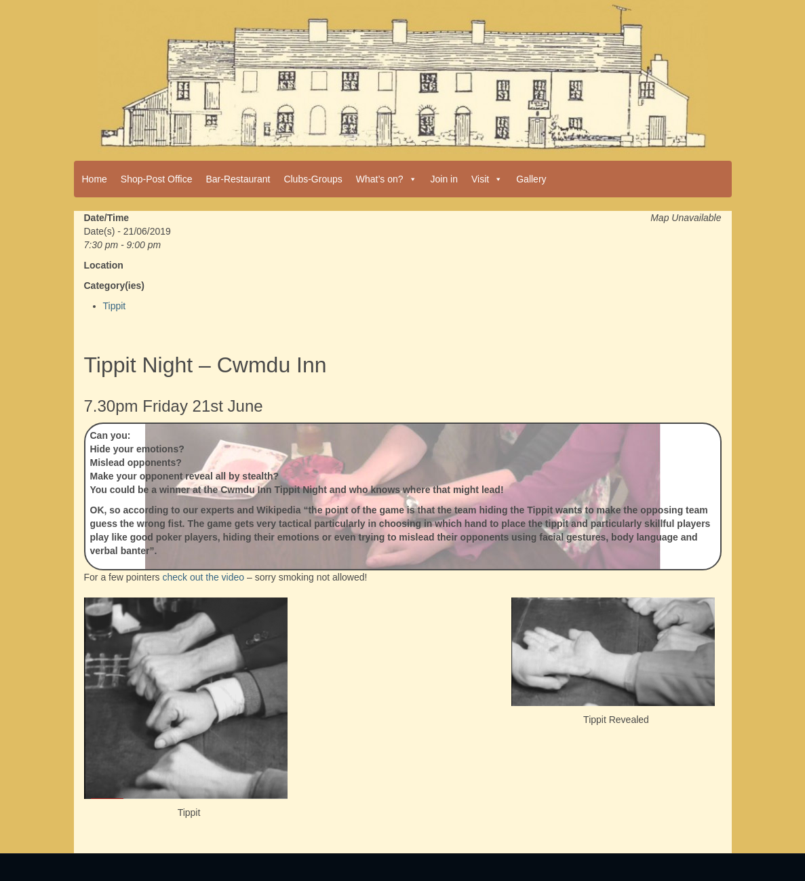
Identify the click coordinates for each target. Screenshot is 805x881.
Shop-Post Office (157, 179)
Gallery (531, 179)
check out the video (203, 577)
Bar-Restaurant (237, 179)
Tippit (114, 305)
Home (94, 179)
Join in (444, 179)
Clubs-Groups (312, 179)
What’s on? (386, 179)
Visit (487, 179)
